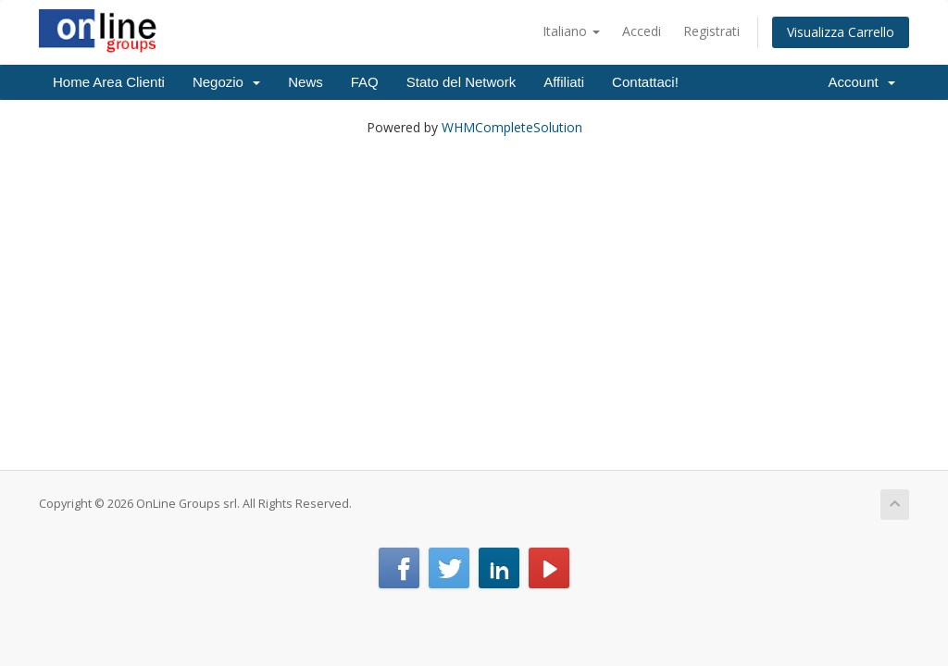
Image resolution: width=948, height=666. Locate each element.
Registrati (711, 31)
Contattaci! (645, 82)
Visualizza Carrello (840, 32)
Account (861, 82)
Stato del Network (461, 82)
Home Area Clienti (109, 82)
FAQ (365, 82)
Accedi (641, 31)
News (305, 82)
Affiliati (563, 82)
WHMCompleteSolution (512, 127)
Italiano (571, 31)
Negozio (226, 82)
